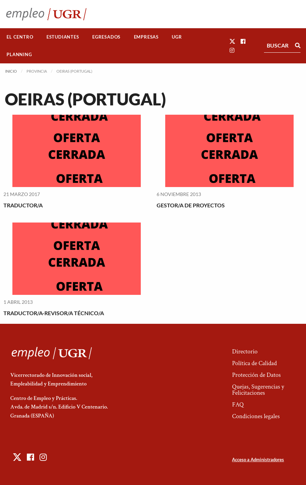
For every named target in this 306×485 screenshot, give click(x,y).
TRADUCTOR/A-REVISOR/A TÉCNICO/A (53, 313)
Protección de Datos (256, 375)
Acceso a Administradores (258, 459)
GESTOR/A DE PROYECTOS (191, 205)
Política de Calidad (254, 363)
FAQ (238, 405)
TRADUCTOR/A (23, 205)
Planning (19, 54)
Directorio (244, 351)
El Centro (20, 37)
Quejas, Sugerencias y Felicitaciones (258, 390)
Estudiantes (62, 37)
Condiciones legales (255, 416)
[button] (232, 41)
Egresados (106, 37)
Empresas (146, 37)
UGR (177, 37)
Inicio (11, 71)
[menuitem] (20, 37)
